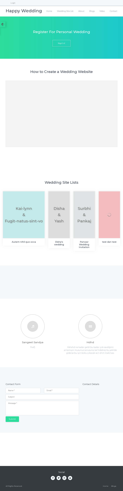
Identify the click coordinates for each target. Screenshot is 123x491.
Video (102, 11)
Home (49, 11)
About (81, 11)
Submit (12, 419)
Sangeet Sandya (32, 342)
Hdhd (90, 342)
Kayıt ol (61, 43)
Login (12, 3)
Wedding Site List (65, 11)
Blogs (92, 11)
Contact (113, 11)
